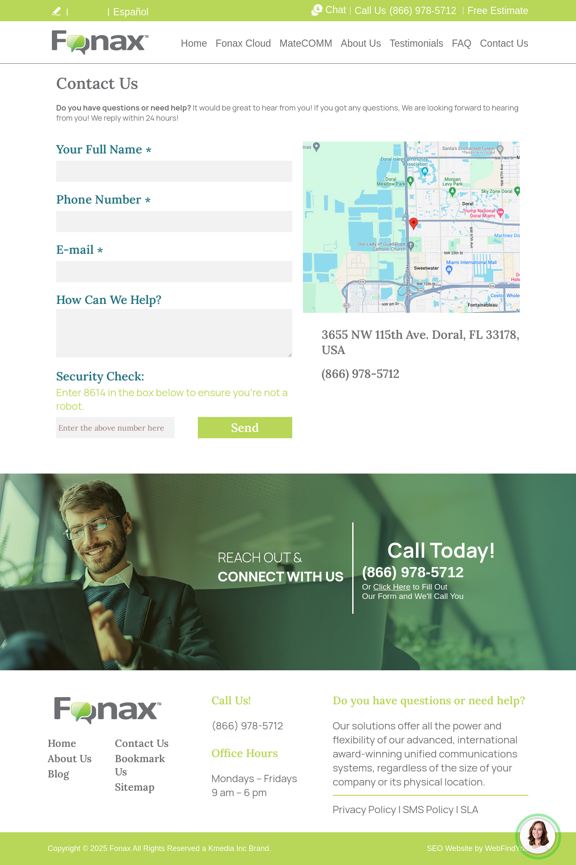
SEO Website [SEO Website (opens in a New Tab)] (450, 848)
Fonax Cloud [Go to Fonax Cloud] (243, 43)
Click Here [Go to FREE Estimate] (392, 586)
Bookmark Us (140, 765)
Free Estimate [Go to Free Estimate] (498, 10)
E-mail (79, 250)
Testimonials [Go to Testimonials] (417, 43)
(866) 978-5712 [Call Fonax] (423, 10)
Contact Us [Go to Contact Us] (504, 43)
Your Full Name (104, 150)
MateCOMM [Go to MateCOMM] (305, 43)
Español (130, 11)
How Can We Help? (109, 299)
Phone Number (103, 200)
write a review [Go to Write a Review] (56, 10)
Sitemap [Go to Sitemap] (134, 787)
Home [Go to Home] (194, 43)
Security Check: (100, 376)
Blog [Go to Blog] (58, 773)
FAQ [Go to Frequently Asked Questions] (461, 43)
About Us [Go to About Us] (361, 43)
